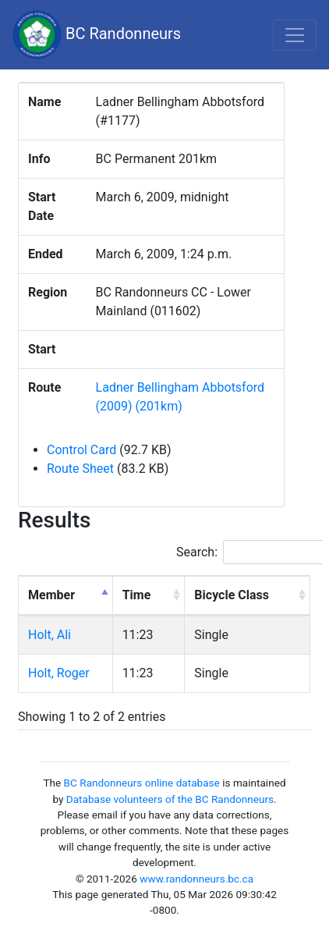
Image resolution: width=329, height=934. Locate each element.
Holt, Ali (49, 634)
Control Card (81, 449)
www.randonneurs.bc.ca (196, 878)
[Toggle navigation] (295, 35)
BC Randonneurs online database (142, 782)
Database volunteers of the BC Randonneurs (170, 799)
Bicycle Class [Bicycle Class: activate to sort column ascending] (231, 595)
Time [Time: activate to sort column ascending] (136, 595)
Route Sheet (80, 468)
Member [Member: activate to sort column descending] (51, 595)
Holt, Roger (59, 673)
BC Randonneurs (96, 34)
